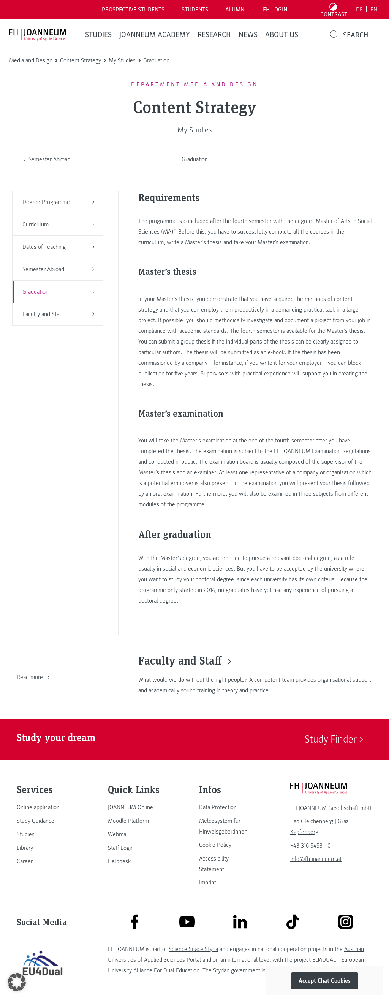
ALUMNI (235, 9)
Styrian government (236, 970)
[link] (42, 807)
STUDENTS (195, 9)
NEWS (248, 34)
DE (359, 9)
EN (373, 9)
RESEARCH (214, 34)
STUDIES (98, 34)
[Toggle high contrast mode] (334, 9)
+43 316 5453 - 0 (310, 845)
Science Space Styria (193, 949)
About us (281, 34)
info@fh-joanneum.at (316, 859)
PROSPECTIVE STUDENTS (133, 9)
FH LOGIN (275, 9)
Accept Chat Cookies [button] (325, 981)
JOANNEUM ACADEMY (154, 34)
